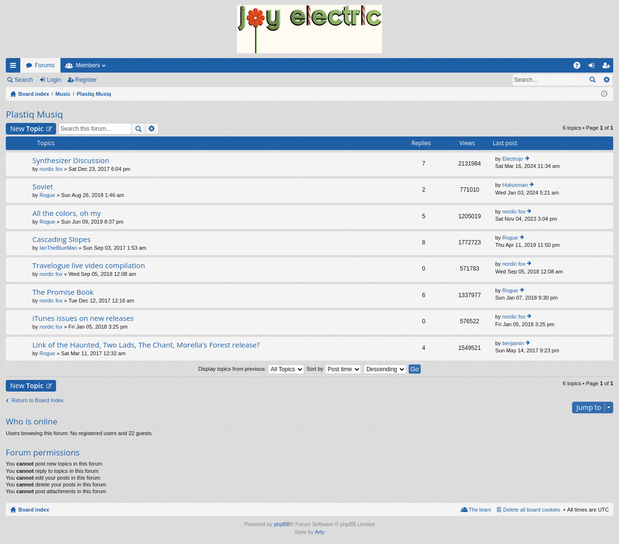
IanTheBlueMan (58, 248)
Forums (45, 65)
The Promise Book (63, 292)
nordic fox (51, 169)
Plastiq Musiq (34, 114)
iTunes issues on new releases (83, 318)
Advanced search (606, 80)
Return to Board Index (38, 400)
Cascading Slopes (61, 239)
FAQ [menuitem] (580, 67)
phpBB (282, 524)
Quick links (15, 67)
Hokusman (515, 185)
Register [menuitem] (608, 67)
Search (24, 79)
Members (88, 65)
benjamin (513, 343)
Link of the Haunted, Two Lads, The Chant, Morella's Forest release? (146, 344)
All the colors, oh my (66, 213)
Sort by (334, 369)
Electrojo (512, 159)
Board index (33, 510)
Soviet (42, 186)
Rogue (47, 195)
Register (86, 79)
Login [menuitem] (594, 67)
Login (54, 79)
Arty (319, 532)
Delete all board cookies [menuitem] (531, 510)
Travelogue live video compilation (88, 265)
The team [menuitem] (480, 510)
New (27, 128)
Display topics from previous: (251, 369)
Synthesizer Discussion (70, 160)
